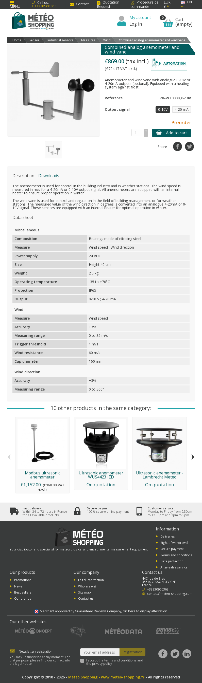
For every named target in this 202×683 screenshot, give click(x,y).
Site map (84, 592)
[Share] (177, 146)
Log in (135, 24)
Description (23, 175)
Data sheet (22, 217)
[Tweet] (189, 146)
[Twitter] (175, 653)
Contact (79, 4)
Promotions (22, 580)
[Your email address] (100, 652)
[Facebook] (162, 653)
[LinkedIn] (186, 653)
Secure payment (172, 549)
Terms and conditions (176, 555)
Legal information (91, 580)
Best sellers (22, 592)
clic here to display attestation (145, 611)
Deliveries (167, 536)
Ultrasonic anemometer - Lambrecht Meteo (159, 475)
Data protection (171, 561)
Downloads (48, 175)
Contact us (86, 598)
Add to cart (171, 133)
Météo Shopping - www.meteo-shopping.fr (106, 677)
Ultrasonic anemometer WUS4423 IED (101, 475)
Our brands (22, 598)
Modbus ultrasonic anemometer (42, 475)
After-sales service (174, 567)
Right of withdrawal (174, 542)
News (18, 586)
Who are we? (87, 586)
